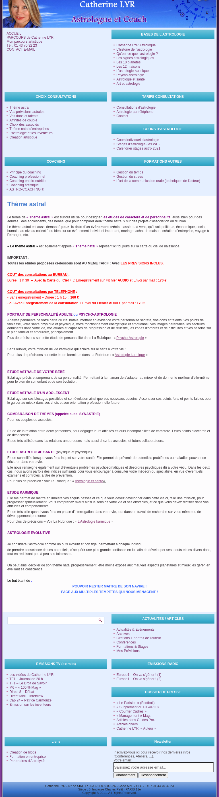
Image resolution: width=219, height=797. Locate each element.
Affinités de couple (23, 120)
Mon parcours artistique (24, 42)
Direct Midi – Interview (26, 696)
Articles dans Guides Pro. (135, 720)
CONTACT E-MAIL (21, 49)
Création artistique (23, 137)
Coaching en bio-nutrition (28, 181)
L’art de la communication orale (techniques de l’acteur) (158, 181)
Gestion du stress (129, 177)
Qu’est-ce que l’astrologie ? (137, 54)
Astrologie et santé (130, 79)
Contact (122, 116)
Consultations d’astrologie (135, 107)
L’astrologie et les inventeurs (30, 133)
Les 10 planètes (128, 62)
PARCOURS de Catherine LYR (30, 38)
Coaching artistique (24, 185)
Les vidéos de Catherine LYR (31, 675)
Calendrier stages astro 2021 (138, 148)
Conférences (126, 642)
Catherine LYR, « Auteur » (136, 728)
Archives (122, 634)
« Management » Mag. (133, 716)
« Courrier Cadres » (131, 711)
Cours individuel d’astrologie (137, 140)
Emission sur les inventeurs (30, 705)
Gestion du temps (129, 172)
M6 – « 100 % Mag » (25, 688)
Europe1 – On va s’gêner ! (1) (138, 675)
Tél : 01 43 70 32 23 (22, 45)
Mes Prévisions (127, 651)
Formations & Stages (132, 647)
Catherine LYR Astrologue (136, 45)
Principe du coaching (25, 172)
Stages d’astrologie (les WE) (137, 144)
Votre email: (122, 760)
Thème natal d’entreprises (29, 129)
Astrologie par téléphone (134, 112)
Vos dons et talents (23, 116)
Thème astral (19, 107)
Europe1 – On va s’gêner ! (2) (138, 679)
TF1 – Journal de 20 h (26, 679)
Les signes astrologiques (135, 58)
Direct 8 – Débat (21, 692)
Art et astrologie (128, 84)
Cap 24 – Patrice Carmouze (30, 700)
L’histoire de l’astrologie (134, 49)
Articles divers (127, 724)
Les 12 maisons (128, 67)
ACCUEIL (14, 34)
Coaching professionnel (27, 177)
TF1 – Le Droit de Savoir (28, 683)
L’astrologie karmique (132, 71)
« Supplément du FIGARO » (137, 707)
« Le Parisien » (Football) (135, 703)
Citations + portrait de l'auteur (138, 638)
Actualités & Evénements (135, 630)
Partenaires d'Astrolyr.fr (27, 761)
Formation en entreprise (27, 757)
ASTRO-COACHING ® (26, 189)
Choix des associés (24, 125)
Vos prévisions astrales (26, 112)
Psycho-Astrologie (130, 75)
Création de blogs (22, 752)
